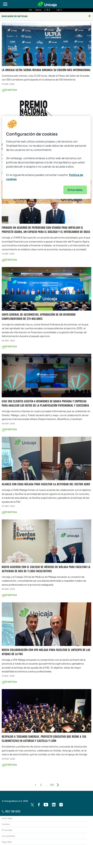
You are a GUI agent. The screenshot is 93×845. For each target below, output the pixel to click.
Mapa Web (7, 841)
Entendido (75, 190)
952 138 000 (11, 811)
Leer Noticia (9, 89)
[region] (46, 157)
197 (52, 785)
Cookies (6, 824)
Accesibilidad (8, 836)
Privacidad (7, 830)
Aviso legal (7, 818)
